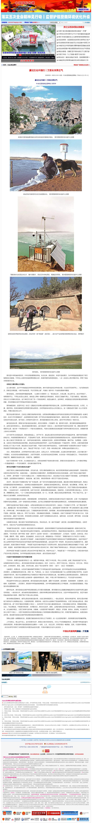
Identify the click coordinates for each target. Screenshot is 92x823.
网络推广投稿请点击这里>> (82, 65)
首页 (4, 65)
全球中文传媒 (16, 5)
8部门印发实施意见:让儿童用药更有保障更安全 (74, 37)
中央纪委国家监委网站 (69, 75)
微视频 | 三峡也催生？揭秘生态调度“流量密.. (52, 57)
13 (48, 55)
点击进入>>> (36, 22)
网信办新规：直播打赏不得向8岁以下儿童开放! (74, 51)
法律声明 (36, 740)
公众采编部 (30, 740)
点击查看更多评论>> (85, 682)
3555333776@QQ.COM (15, 22)
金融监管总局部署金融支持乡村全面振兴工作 (73, 60)
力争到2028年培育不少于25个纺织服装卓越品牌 (74, 34)
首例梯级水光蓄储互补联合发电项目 (77, 672)
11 (43, 55)
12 (45, 55)
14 (50, 55)
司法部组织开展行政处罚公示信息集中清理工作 (74, 42)
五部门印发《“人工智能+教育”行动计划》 (72, 54)
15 (53, 55)
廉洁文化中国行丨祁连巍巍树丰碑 (29, 57)
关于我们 (23, 740)
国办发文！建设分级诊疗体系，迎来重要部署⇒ (74, 57)
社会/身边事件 (12, 65)
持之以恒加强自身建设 (74, 27)
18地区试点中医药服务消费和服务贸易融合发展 (74, 45)
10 (40, 55)
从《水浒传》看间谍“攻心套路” (9, 57)
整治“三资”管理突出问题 (17, 672)
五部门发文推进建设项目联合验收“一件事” (72, 31)
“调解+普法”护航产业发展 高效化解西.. (47, 672)
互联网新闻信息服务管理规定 (30, 707)
